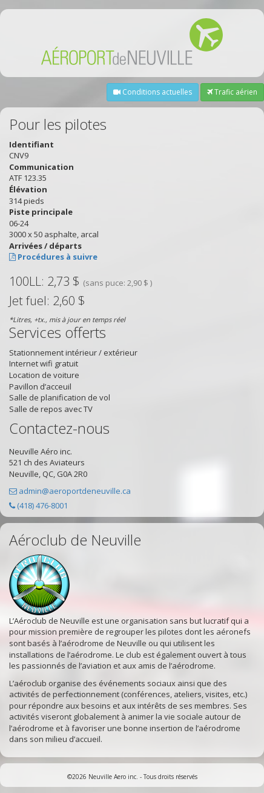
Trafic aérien (232, 92)
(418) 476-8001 (42, 505)
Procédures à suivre (57, 256)
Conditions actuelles (152, 92)
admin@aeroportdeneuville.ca (75, 490)
